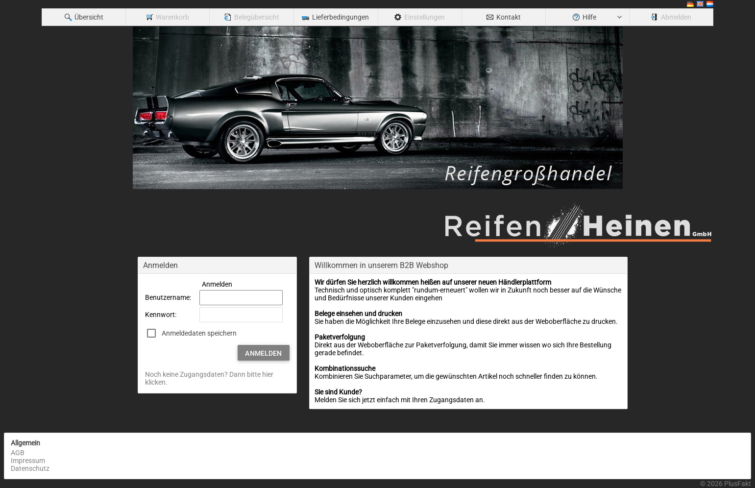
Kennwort (160, 314)
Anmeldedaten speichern (199, 333)
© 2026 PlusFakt (725, 484)
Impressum (28, 460)
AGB (17, 453)
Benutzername (167, 297)
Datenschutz (30, 468)
